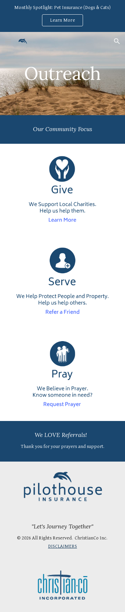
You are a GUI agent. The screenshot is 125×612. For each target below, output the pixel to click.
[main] (62, 73)
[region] (62, 16)
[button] (8, 41)
